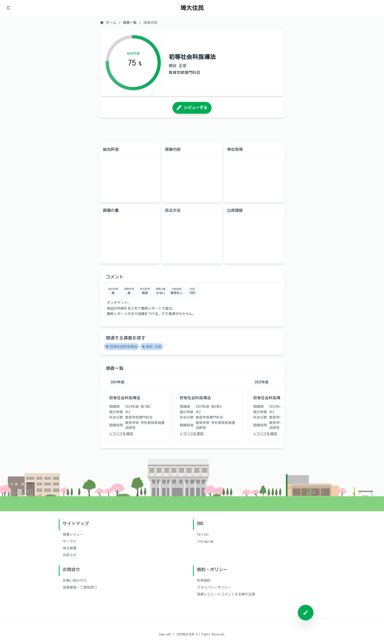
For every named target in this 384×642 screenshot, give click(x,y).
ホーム (108, 22)
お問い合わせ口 (75, 580)
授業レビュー (73, 534)
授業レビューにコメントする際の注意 (226, 594)
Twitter (203, 534)
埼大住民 (192, 8)
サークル (69, 541)
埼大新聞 (69, 548)
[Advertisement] (192, 131)
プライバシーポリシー (214, 587)
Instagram (205, 541)
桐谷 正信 (151, 347)
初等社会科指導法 (121, 347)
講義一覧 (130, 22)
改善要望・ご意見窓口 (80, 587)
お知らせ (69, 555)
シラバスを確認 (121, 433)
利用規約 (204, 580)
